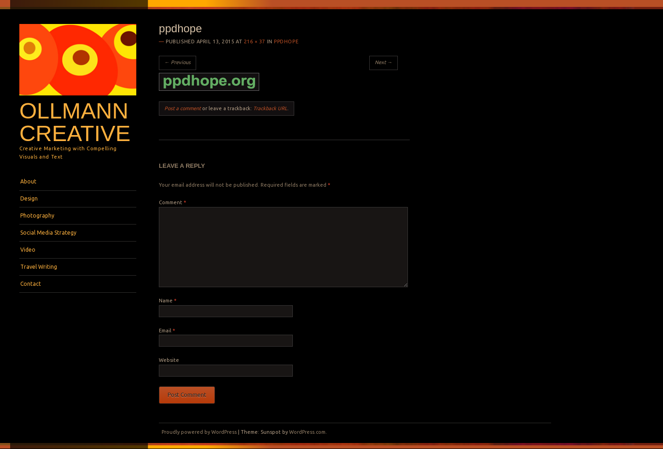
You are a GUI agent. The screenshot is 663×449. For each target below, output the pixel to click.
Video (27, 250)
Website (169, 360)
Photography (37, 216)
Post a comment (182, 108)
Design (29, 198)
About (28, 181)
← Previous (177, 62)
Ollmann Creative (74, 122)
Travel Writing (38, 267)
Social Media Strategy (48, 233)
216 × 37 (254, 41)
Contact (30, 284)
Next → (383, 62)
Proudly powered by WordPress (199, 432)
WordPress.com (307, 432)
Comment (172, 202)
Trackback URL (270, 108)
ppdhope (286, 41)
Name (167, 300)
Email (167, 330)
